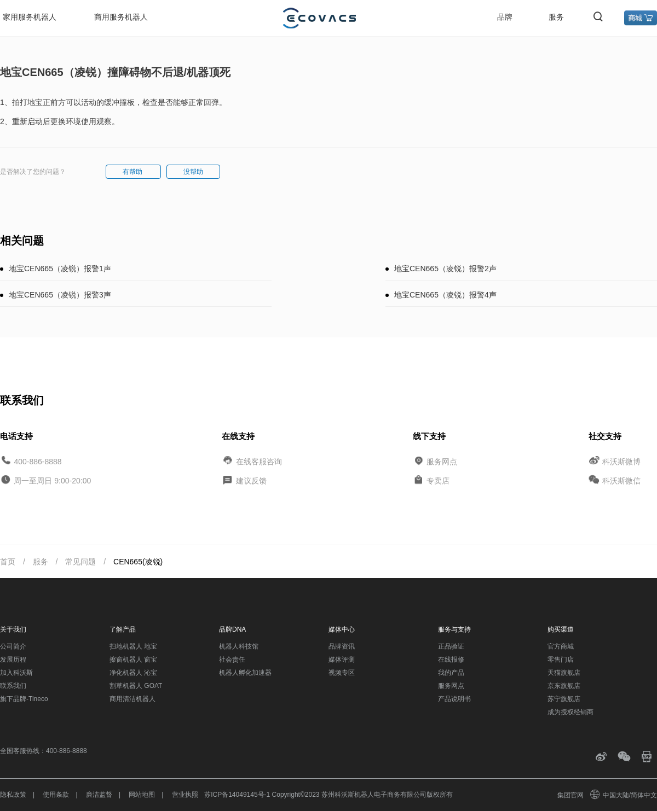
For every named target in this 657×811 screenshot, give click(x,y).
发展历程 (13, 659)
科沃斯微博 (621, 461)
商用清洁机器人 (132, 699)
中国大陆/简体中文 (624, 795)
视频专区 (341, 672)
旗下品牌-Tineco (24, 699)
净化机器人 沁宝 (133, 672)
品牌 (504, 17)
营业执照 (185, 794)
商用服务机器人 (121, 17)
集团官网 (570, 795)
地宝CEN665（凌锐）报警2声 (445, 268)
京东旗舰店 (564, 686)
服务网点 (442, 461)
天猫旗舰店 (564, 672)
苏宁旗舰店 (564, 699)
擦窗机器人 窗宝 (133, 659)
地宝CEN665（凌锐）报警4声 (445, 294)
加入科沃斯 (16, 672)
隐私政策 (13, 794)
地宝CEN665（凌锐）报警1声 (60, 268)
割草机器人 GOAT (136, 686)
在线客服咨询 (259, 461)
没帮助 (193, 172)
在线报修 (451, 659)
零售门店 (561, 659)
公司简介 (13, 646)
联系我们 (13, 686)
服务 (556, 17)
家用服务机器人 (29, 17)
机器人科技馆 (238, 646)
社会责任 (232, 659)
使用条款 (56, 794)
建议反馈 (251, 480)
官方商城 (561, 646)
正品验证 (451, 646)
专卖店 (438, 480)
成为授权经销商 (570, 712)
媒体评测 (341, 659)
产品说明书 (454, 699)
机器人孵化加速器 (245, 672)
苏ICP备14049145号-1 (237, 794)
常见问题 (80, 561)
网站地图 (142, 794)
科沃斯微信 (621, 480)
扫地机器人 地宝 (133, 646)
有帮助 (133, 172)
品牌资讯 (341, 646)
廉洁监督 (99, 794)
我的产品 (451, 672)
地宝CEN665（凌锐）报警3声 (60, 294)
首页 (7, 561)
